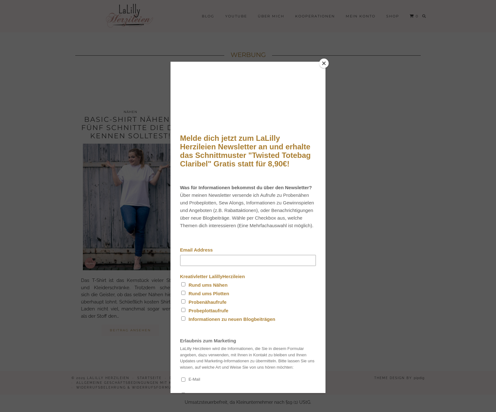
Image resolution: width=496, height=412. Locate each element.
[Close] (324, 63)
